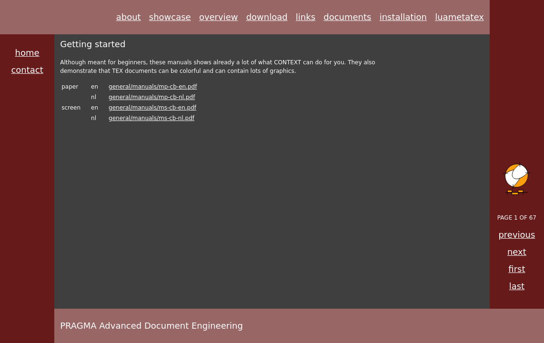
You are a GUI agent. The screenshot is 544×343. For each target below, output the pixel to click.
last (516, 286)
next (516, 252)
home (27, 53)
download (267, 17)
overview (218, 17)
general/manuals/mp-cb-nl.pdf (152, 97)
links (305, 17)
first (516, 269)
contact (27, 70)
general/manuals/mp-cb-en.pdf (153, 86)
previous (516, 235)
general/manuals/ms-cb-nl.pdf (151, 118)
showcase (170, 17)
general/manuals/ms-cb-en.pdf (152, 107)
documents (347, 17)
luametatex (459, 17)
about (128, 17)
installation (403, 17)
